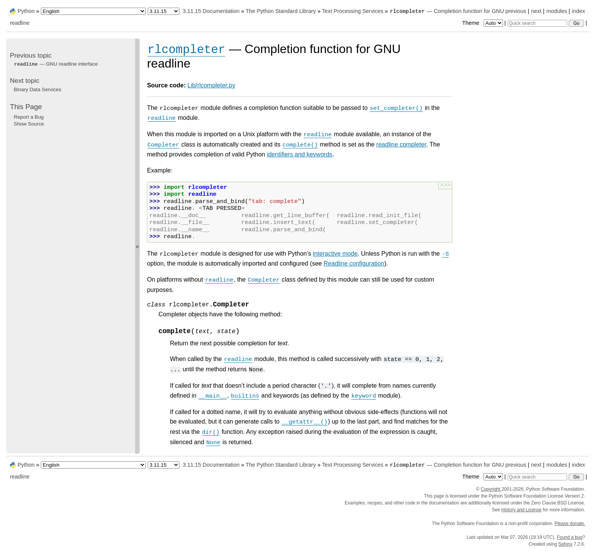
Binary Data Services (37, 89)
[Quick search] (537, 23)
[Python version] (163, 11)
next (536, 11)
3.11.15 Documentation (211, 11)
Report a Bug (29, 117)
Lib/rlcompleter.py (211, 85)
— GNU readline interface (56, 64)
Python (26, 11)
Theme (483, 23)
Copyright (491, 489)
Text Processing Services (353, 11)
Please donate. (570, 523)
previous (515, 11)
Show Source (29, 124)
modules (556, 11)
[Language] (93, 11)
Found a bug (569, 537)
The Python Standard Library (281, 11)
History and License (521, 509)
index (578, 11)
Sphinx (565, 544)
